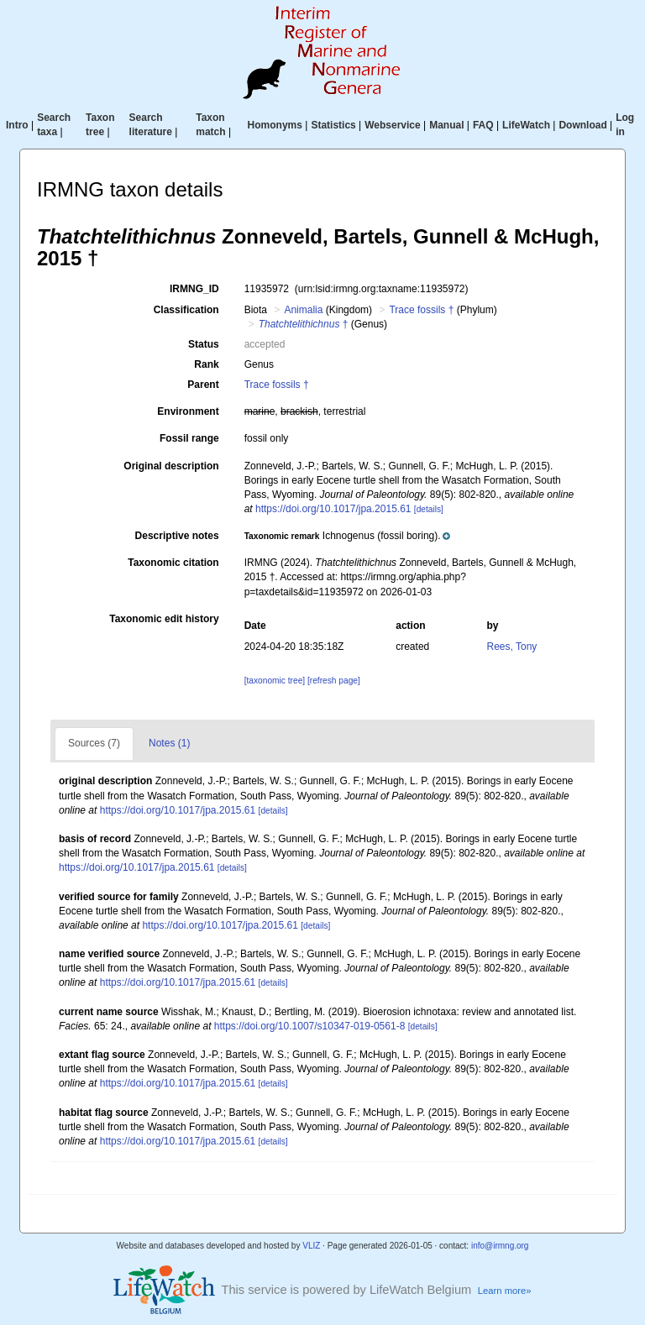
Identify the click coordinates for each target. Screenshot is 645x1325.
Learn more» (505, 1291)
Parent (202, 384)
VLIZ (311, 1245)
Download (582, 125)
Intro (17, 125)
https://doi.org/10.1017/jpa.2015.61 (333, 509)
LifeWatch (526, 125)
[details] (428, 509)
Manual (446, 125)
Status (203, 344)
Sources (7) (94, 743)
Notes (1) (169, 743)
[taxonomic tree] (274, 680)
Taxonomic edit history (163, 619)
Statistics (333, 125)
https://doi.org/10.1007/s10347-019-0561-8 (310, 1026)
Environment (187, 411)
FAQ (483, 125)
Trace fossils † (421, 310)
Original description (170, 466)
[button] (347, 536)
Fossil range (189, 438)
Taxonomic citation (173, 562)
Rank (206, 364)
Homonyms (275, 125)
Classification (186, 310)
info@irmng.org (500, 1245)
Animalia (303, 310)
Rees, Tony (512, 646)
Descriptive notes (177, 536)
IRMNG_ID (194, 289)
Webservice (392, 125)
